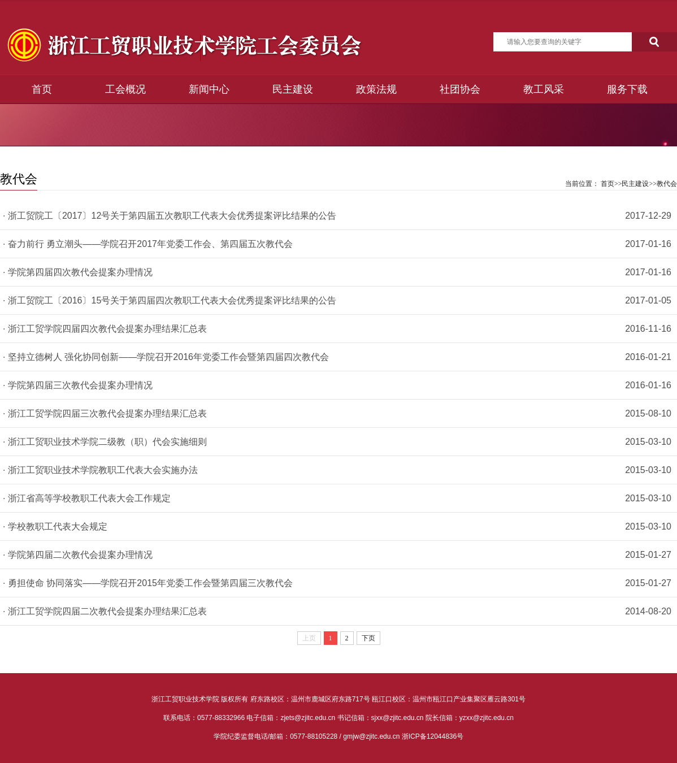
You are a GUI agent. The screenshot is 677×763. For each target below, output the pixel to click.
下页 (368, 638)
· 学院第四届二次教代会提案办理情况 (78, 555)
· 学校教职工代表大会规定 (55, 526)
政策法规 (376, 89)
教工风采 (543, 89)
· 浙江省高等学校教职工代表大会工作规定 (87, 498)
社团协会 (460, 89)
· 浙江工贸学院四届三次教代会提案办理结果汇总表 (105, 413)
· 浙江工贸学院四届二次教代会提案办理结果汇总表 (105, 611)
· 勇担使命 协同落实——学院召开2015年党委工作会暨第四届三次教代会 (148, 583)
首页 (42, 89)
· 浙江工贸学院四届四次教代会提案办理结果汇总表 (105, 328)
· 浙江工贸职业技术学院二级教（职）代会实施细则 (105, 441)
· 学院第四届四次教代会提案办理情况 (78, 272)
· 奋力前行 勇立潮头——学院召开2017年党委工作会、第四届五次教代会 (148, 244)
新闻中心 (209, 89)
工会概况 (125, 89)
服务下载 (627, 89)
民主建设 (292, 89)
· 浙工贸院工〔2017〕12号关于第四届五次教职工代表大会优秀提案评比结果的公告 (169, 215)
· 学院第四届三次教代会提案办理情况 (78, 385)
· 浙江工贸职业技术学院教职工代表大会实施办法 (100, 470)
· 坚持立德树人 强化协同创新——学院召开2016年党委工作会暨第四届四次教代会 (166, 357)
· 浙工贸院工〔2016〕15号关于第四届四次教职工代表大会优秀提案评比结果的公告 (169, 300)
